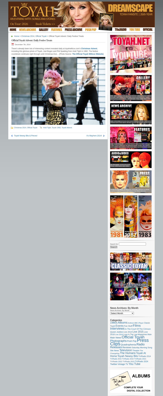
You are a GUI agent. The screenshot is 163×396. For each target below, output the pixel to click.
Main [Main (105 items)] (150, 334)
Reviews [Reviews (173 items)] (126, 347)
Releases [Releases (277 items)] (116, 347)
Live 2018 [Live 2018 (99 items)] (119, 334)
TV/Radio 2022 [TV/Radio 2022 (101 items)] (116, 361)
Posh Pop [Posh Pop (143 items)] (132, 341)
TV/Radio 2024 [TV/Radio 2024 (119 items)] (141, 361)
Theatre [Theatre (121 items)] (135, 350)
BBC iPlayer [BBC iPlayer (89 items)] (139, 323)
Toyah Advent (67, 128)
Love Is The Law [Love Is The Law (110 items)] (130, 334)
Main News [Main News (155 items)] (115, 337)
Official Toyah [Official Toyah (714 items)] (133, 337)
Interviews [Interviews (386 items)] (117, 328)
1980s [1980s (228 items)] (113, 322)
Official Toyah (41, 36)
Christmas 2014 (27, 36)
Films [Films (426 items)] (137, 325)
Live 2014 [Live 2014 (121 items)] (127, 332)
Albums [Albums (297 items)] (122, 322)
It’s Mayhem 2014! (94, 136)
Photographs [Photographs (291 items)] (118, 340)
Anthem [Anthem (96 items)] (131, 323)
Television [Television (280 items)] (125, 350)
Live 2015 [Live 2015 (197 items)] (138, 331)
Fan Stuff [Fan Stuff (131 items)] (128, 326)
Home (16, 36)
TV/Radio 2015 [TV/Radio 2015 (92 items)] (116, 359)
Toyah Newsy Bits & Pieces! (25, 136)
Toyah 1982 (56, 128)
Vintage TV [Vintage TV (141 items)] (123, 364)
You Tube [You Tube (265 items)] (134, 364)
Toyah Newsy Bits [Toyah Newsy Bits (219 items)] (127, 356)
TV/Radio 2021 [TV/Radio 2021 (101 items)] (140, 359)
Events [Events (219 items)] (120, 325)
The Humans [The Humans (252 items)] (127, 353)
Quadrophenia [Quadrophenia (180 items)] (128, 344)
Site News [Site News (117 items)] (114, 350)
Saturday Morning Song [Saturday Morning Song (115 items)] (142, 347)
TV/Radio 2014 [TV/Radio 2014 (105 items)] (144, 356)
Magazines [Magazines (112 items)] (142, 334)
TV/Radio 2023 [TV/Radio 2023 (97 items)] (128, 361)
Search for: (114, 244)
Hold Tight (47, 128)
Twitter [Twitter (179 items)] (113, 364)
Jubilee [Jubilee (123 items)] (120, 332)
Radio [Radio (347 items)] (141, 344)
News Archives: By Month (119, 310)
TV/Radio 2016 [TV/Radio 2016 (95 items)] (128, 359)
